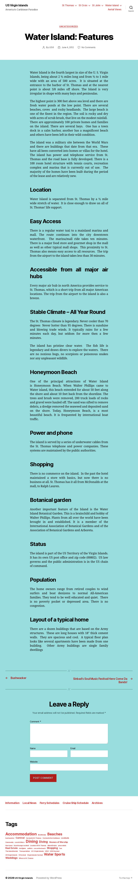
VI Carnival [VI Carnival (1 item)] (49, 851)
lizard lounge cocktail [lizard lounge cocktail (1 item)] (12, 845)
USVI (51, 48)
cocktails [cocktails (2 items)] (52, 838)
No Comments (88, 48)
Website (33, 762)
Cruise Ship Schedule (79, 803)
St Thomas (70, 5)
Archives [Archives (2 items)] (40, 835)
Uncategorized (69, 27)
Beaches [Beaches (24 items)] (53, 834)
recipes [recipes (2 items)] (8, 848)
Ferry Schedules (51, 803)
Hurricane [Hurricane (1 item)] (60, 842)
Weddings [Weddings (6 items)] (32, 854)
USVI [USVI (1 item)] (20, 851)
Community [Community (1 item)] (61, 838)
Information (12, 803)
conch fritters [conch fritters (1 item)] (9, 842)
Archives (102, 803)
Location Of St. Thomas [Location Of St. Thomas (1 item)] (28, 845)
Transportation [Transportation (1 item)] (64, 848)
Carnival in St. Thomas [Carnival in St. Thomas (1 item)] (22, 838)
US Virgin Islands (17, 5)
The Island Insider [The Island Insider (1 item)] (52, 848)
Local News (30, 803)
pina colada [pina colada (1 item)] (50, 845)
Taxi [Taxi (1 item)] (44, 848)
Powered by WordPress (48, 874)
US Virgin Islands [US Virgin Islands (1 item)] (39, 851)
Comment (35, 722)
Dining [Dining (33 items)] (21, 841)
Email (73, 749)
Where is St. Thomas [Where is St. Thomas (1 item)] (46, 854)
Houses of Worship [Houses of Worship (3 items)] (47, 842)
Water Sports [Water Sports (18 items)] (15, 854)
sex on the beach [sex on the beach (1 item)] (24, 848)
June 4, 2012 (68, 48)
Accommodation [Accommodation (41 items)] (20, 834)
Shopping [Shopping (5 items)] (36, 847)
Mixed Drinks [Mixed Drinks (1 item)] (41, 845)
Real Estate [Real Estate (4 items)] (61, 845)
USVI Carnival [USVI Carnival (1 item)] (27, 851)
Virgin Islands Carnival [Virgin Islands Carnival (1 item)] (61, 851)
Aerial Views (115, 9)
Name (33, 749)
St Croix (84, 5)
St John (97, 5)
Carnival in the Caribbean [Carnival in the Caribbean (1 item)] (39, 838)
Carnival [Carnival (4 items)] (9, 837)
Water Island (112, 5)
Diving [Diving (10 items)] (32, 841)
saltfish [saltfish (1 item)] (15, 848)
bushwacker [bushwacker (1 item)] (65, 835)
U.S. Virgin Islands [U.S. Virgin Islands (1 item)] (11, 851)
